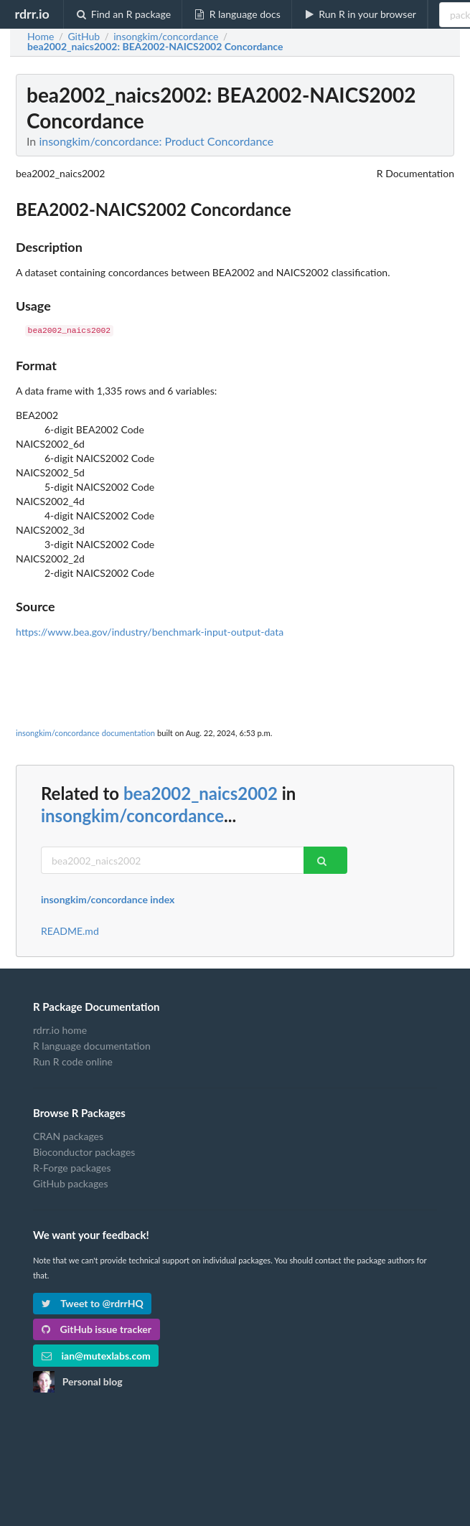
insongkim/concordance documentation (85, 733)
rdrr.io (31, 14)
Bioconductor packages (84, 1152)
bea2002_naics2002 (200, 793)
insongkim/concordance (132, 815)
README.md (70, 931)
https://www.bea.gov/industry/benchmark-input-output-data (149, 632)
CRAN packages (68, 1136)
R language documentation (92, 1046)
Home (40, 37)
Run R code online (73, 1061)
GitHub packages (70, 1183)
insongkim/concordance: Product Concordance (156, 141)
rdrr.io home (60, 1030)
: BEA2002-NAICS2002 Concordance (155, 47)
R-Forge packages (72, 1168)
